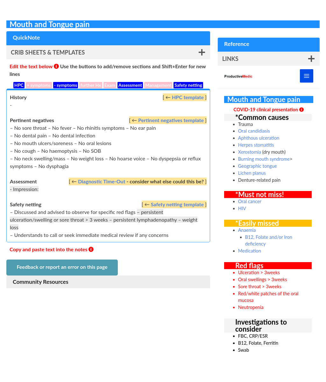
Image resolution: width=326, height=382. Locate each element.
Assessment (130, 85)
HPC (19, 85)
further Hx (90, 85)
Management (158, 85)
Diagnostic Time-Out (101, 181)
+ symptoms (39, 85)
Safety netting (188, 85)
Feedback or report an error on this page (62, 267)
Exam (109, 85)
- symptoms (65, 85)
